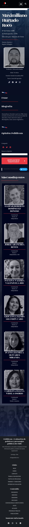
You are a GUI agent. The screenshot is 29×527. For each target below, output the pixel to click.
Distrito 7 (14, 252)
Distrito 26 (14, 216)
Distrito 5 (14, 363)
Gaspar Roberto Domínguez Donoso (14, 208)
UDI (18, 254)
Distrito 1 (14, 399)
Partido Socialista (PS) (17, 76)
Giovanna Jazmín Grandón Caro (14, 318)
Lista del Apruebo (16, 78)
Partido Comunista (14, 401)
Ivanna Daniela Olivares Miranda (14, 355)
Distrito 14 (14, 288)
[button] (21, 4)
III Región (9, 44)
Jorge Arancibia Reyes (14, 246)
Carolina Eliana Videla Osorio (14, 392)
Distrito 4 (9, 42)
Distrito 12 (14, 324)
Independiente (14, 218)
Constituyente (14, 215)
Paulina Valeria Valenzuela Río (14, 282)
